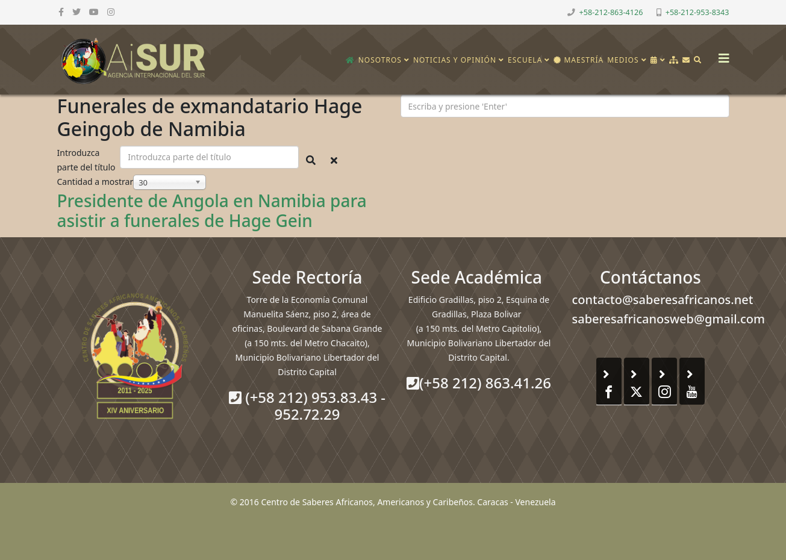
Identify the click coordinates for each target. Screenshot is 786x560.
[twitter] (76, 11)
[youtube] (94, 11)
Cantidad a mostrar (95, 181)
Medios (622, 60)
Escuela (525, 60)
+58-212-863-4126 (611, 12)
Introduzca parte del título (87, 160)
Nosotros (380, 60)
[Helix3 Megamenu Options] (721, 54)
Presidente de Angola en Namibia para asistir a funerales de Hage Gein (212, 210)
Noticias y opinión (454, 60)
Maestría (579, 60)
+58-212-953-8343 (697, 12)
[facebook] (61, 11)
